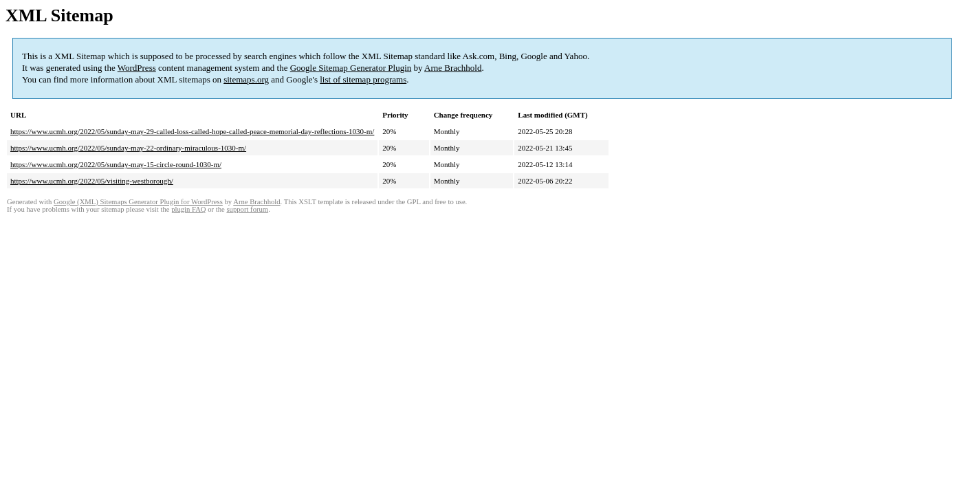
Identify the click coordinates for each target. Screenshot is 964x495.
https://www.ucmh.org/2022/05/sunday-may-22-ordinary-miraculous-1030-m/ (128, 148)
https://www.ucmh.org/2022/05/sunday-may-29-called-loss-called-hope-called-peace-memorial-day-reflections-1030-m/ (192, 131)
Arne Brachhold (452, 68)
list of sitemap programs (363, 79)
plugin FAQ (188, 209)
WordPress (137, 68)
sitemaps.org (246, 79)
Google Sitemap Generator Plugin (351, 68)
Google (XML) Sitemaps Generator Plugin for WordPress (138, 202)
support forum (247, 209)
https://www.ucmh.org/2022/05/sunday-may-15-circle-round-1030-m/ (115, 164)
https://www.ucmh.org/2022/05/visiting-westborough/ (91, 181)
